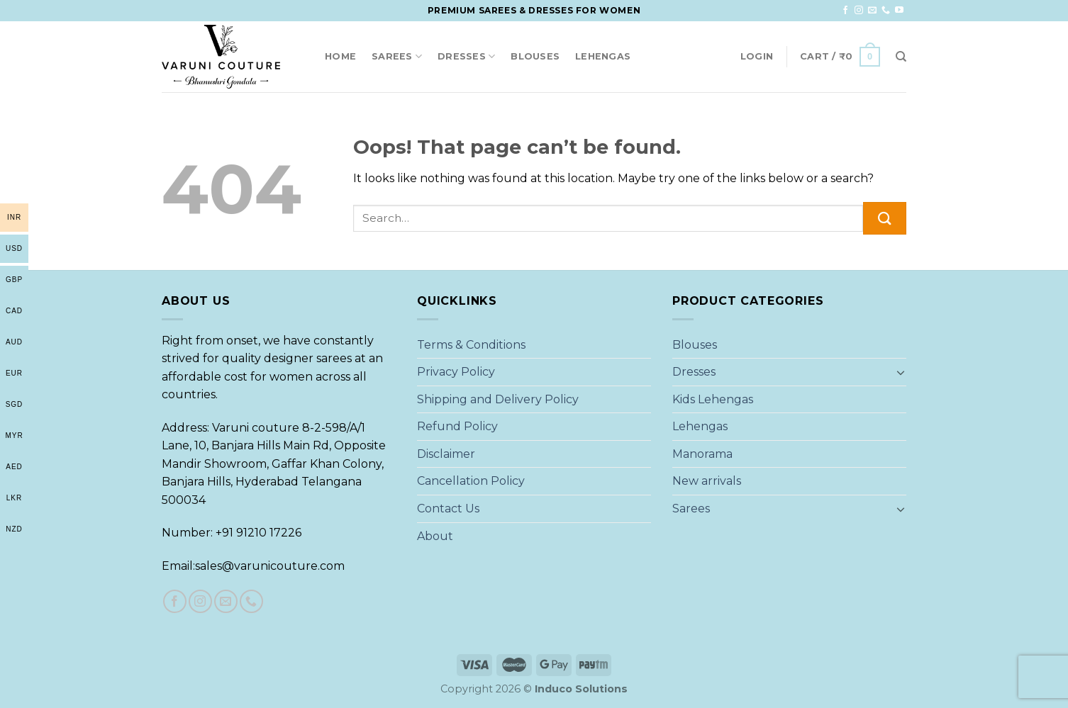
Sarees (397, 56)
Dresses (466, 56)
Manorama (702, 454)
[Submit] (884, 218)
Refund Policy (457, 426)
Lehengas (602, 56)
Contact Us (448, 508)
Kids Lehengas (712, 399)
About (435, 536)
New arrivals (706, 481)
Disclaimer (446, 454)
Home (340, 56)
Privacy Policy (456, 371)
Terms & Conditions (471, 345)
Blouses (535, 56)
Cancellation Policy (471, 481)
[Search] (901, 56)
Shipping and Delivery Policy (498, 399)
